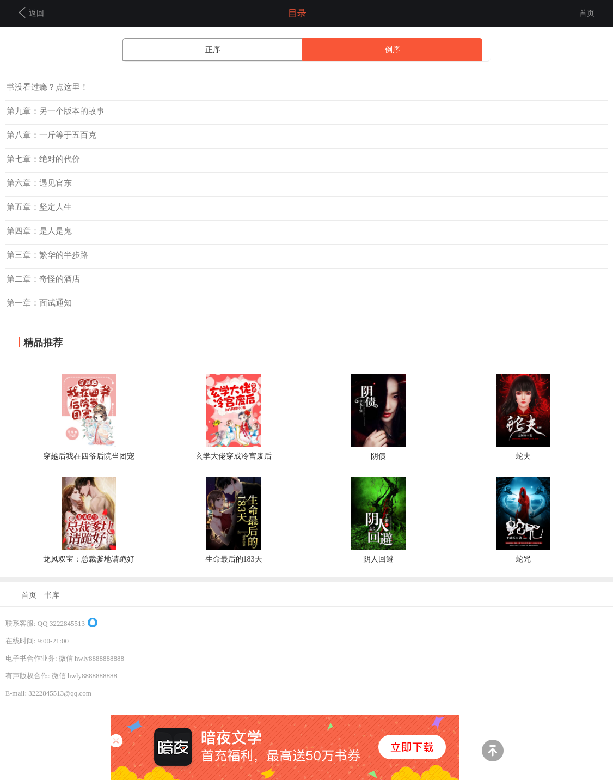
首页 (586, 13)
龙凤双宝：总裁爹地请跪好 (88, 559)
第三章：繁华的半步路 (47, 255)
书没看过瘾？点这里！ (47, 87)
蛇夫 (523, 456)
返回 (31, 12)
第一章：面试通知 (39, 302)
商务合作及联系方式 (37, 763)
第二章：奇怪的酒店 (43, 279)
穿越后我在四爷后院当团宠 (88, 456)
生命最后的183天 (233, 559)
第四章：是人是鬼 (39, 231)
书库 (51, 595)
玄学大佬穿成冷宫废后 (233, 456)
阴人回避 (378, 559)
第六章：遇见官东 (39, 183)
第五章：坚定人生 (39, 207)
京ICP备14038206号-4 (38, 710)
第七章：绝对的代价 (43, 159)
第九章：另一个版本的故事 (56, 111)
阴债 (378, 456)
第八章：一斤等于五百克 (51, 135)
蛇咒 (523, 559)
